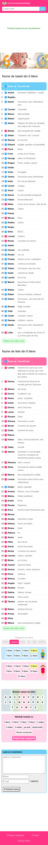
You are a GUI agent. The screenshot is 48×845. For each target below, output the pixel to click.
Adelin (11, 245)
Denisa (11, 381)
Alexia (11, 398)
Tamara (11, 601)
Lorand (11, 236)
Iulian (10, 181)
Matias (11, 209)
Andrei (11, 93)
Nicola (11, 241)
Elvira (10, 574)
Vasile (10, 273)
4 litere (17, 651)
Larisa (11, 412)
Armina (11, 491)
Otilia (10, 542)
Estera (11, 439)
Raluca (11, 435)
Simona (11, 421)
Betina (11, 609)
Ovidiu (11, 167)
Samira (11, 452)
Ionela (11, 403)
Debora (11, 524)
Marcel (11, 282)
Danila (11, 325)
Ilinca (10, 510)
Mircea (11, 218)
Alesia (11, 537)
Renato (11, 307)
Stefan (11, 135)
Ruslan (11, 255)
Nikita (10, 204)
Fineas (11, 213)
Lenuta (11, 479)
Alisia (10, 467)
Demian (11, 320)
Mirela (11, 560)
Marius (11, 114)
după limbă (37, 727)
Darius (11, 195)
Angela (11, 583)
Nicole (11, 426)
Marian (11, 131)
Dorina (11, 407)
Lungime (14, 642)
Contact (35, 835)
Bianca (11, 389)
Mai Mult (42, 642)
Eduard (11, 145)
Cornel (11, 186)
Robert (11, 119)
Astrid (11, 546)
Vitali (10, 311)
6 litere (34, 651)
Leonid (11, 277)
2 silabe (9, 727)
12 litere (21, 676)
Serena (11, 569)
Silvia (10, 618)
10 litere (34, 671)
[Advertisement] (24, 20)
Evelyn (11, 487)
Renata (11, 505)
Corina (11, 597)
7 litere (9, 656)
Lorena (11, 368)
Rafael (11, 294)
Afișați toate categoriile (24, 738)
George (11, 158)
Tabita (11, 447)
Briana (11, 528)
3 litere (9, 651)
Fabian (11, 200)
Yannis (11, 177)
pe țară (27, 727)
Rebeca (11, 533)
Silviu (10, 232)
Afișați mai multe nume (13, 341)
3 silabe (18, 727)
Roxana (11, 417)
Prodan (11, 259)
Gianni (11, 299)
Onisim (11, 250)
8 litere (17, 656)
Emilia (11, 501)
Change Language (15, 835)
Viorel (10, 190)
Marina (11, 475)
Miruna (11, 514)
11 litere (34, 656)
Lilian (10, 333)
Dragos (11, 163)
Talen (34, 642)
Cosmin (11, 109)
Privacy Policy (24, 841)
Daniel (11, 102)
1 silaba (40, 722)
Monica (11, 579)
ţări (29, 642)
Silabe (23, 642)
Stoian (11, 264)
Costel (11, 316)
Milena (11, 623)
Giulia (10, 430)
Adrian (11, 123)
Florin (10, 149)
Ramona (12, 462)
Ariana (11, 614)
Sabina (11, 592)
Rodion (11, 222)
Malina (11, 496)
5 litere (26, 651)
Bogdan (11, 97)
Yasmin (11, 565)
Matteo (11, 290)
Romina (11, 588)
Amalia (11, 519)
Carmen (11, 556)
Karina (11, 394)
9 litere (25, 656)
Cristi (10, 154)
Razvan (11, 140)
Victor (10, 172)
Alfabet (5, 642)
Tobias (11, 268)
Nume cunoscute (24, 732)
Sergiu (11, 227)
